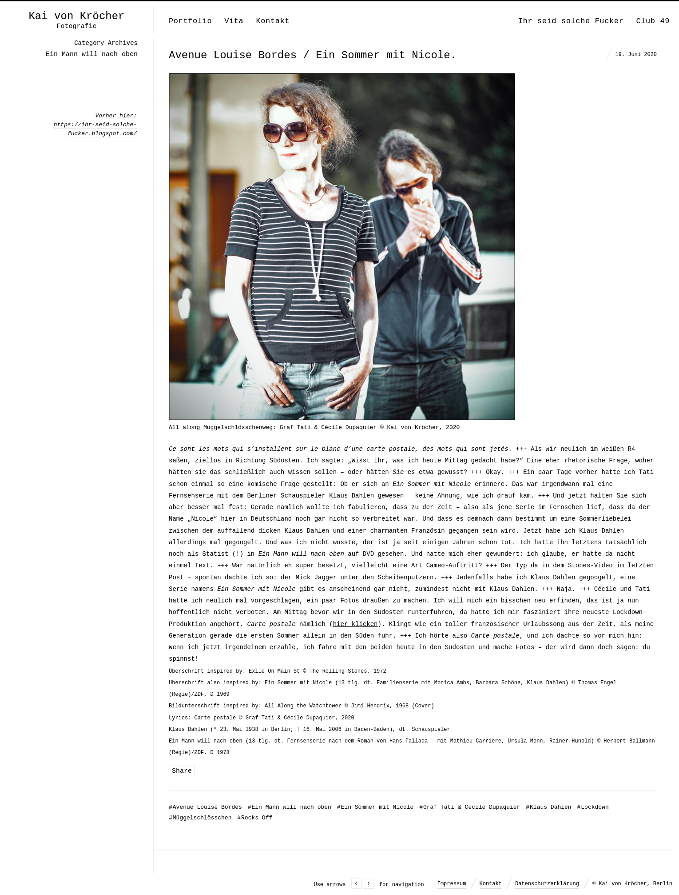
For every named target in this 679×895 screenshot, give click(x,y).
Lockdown (592, 807)
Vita (233, 21)
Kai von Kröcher (76, 16)
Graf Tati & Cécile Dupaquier (469, 807)
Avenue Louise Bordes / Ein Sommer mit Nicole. (313, 55)
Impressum (451, 884)
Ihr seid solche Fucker (571, 21)
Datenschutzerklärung (547, 884)
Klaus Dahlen (548, 807)
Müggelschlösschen (200, 818)
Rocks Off (254, 818)
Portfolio (190, 21)
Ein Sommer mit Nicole (375, 807)
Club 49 (653, 21)
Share (182, 771)
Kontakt (273, 21)
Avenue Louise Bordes (205, 807)
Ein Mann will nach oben (289, 807)
